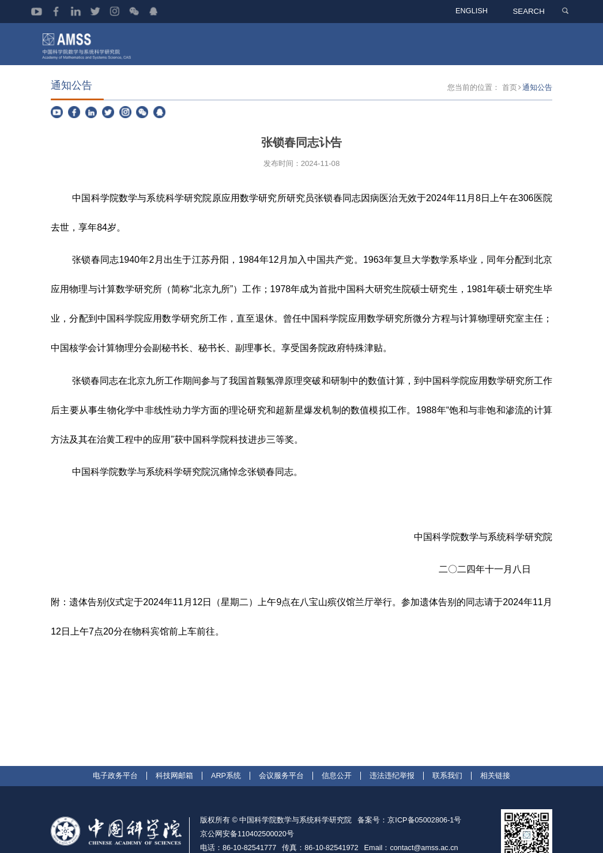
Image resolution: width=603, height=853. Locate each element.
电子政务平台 (115, 809)
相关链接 (495, 809)
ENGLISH (474, 11)
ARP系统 (226, 809)
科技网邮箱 (174, 809)
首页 (509, 121)
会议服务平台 (281, 809)
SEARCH (530, 11)
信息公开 (337, 809)
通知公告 (537, 121)
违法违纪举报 (392, 809)
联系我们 (447, 809)
